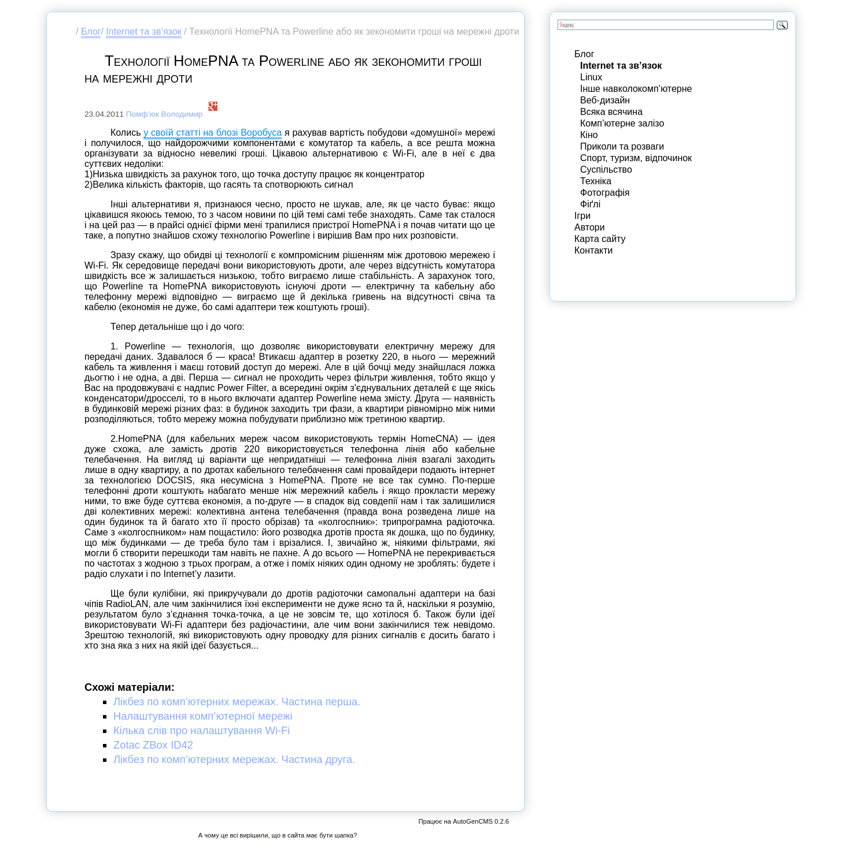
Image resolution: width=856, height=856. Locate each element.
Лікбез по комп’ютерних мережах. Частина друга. (234, 759)
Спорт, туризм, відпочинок (636, 158)
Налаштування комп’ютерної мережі (203, 716)
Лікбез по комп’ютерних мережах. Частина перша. (236, 701)
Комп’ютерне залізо (622, 123)
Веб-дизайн (605, 100)
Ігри (582, 216)
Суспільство (606, 169)
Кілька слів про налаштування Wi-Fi (201, 730)
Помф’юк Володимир (164, 114)
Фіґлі (590, 204)
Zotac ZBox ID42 (153, 745)
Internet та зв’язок (143, 31)
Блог (91, 31)
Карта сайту (600, 239)
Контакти (593, 250)
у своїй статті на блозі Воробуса (212, 132)
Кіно (589, 135)
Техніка (595, 181)
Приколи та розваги (622, 146)
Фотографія (605, 193)
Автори (589, 227)
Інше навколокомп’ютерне (636, 89)
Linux (591, 77)
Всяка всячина (611, 112)
